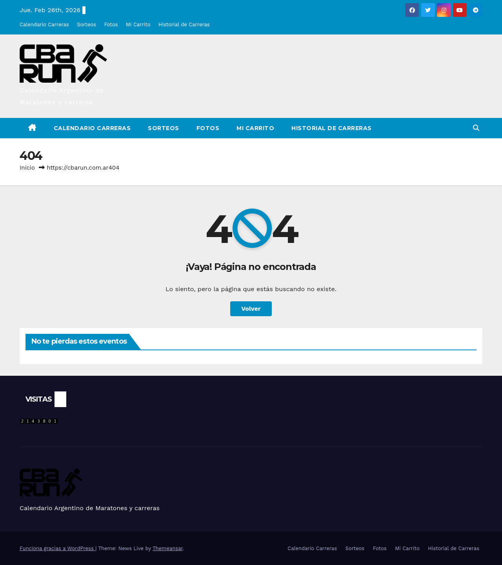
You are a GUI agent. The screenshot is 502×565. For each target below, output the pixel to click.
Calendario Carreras (44, 24)
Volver (251, 308)
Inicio (27, 167)
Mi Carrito (138, 24)
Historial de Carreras (184, 24)
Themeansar (168, 548)
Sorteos (86, 24)
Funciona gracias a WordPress (57, 548)
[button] (476, 128)
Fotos (111, 24)
